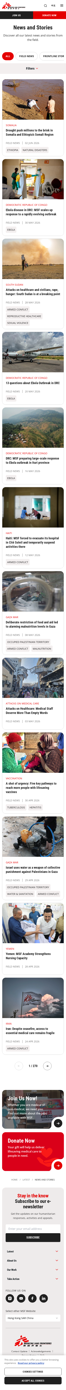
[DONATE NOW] (49, 15)
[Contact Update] (19, 1351)
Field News (26, 56)
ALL (8, 56)
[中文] (53, 5)
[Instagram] (10, 1298)
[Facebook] (32, 1298)
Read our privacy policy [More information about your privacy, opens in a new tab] (31, 1363)
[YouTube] (21, 1298)
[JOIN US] (16, 15)
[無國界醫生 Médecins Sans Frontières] (13, 5)
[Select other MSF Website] (33, 1318)
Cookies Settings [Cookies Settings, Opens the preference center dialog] (33, 1371)
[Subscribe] (33, 1237)
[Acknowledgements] (41, 1351)
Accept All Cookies (33, 1380)
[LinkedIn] (43, 1298)
